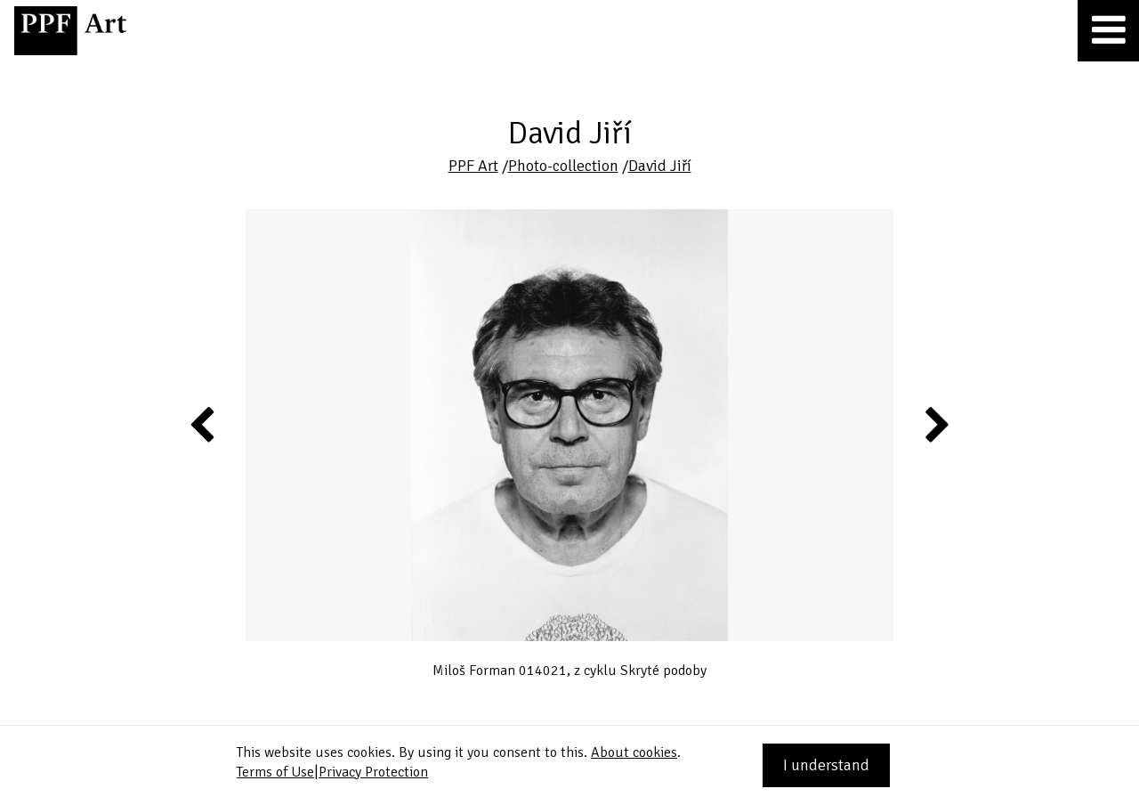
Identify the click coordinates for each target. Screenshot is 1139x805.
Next (935, 424)
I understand (826, 765)
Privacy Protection (373, 772)
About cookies (634, 752)
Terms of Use (275, 772)
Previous (203, 424)
